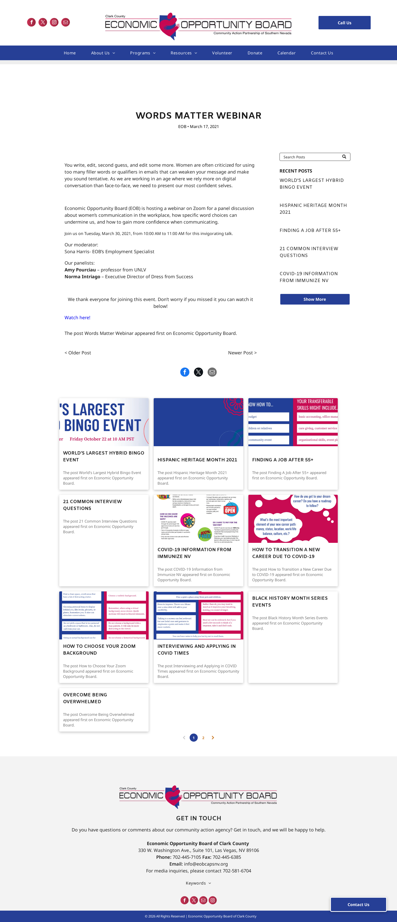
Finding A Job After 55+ (310, 231)
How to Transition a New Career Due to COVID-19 (286, 553)
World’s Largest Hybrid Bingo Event (312, 184)
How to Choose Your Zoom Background (99, 650)
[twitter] (42, 23)
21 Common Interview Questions (309, 252)
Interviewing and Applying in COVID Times (196, 650)
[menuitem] (70, 53)
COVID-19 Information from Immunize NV (309, 277)
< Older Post (78, 353)
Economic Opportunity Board (204, 333)
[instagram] (54, 23)
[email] (65, 23)
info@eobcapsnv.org (206, 864)
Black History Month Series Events (290, 601)
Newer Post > (242, 353)
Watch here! (77, 317)
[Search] (315, 157)
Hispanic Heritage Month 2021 (313, 209)
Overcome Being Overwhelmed (85, 698)
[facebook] (31, 23)
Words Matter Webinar (109, 333)
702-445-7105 (187, 857)
